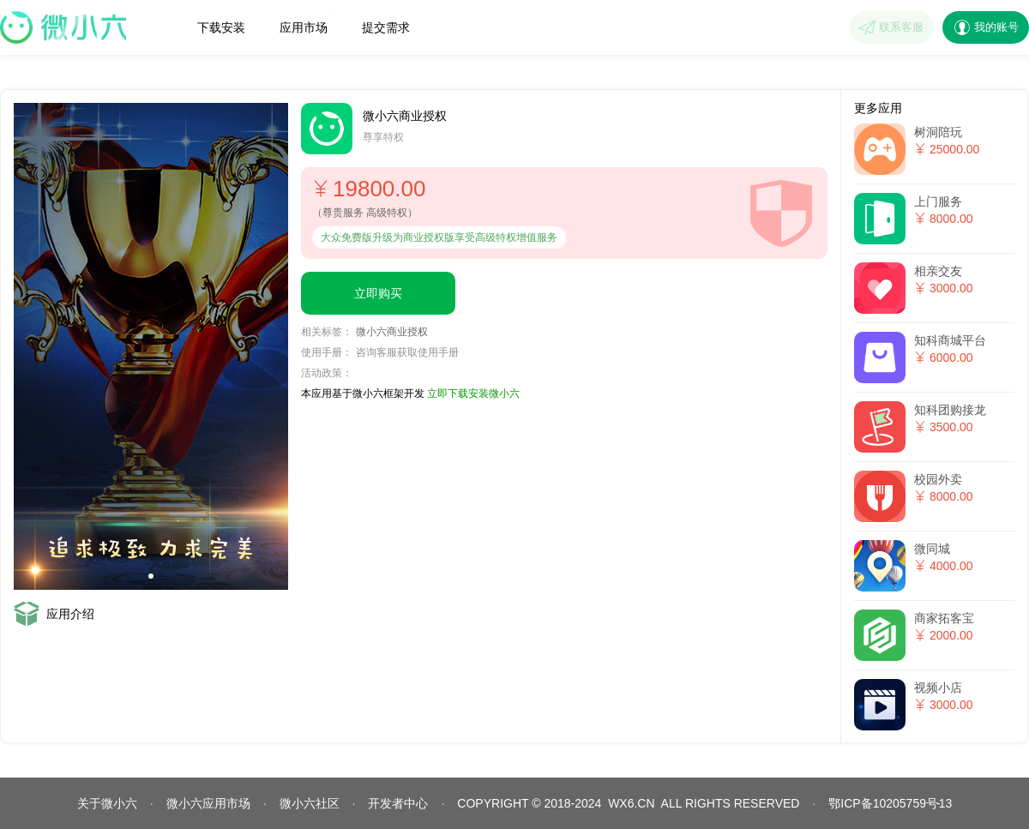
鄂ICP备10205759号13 (890, 803)
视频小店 (938, 687)
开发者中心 (398, 803)
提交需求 (386, 27)
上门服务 (938, 201)
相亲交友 (938, 271)
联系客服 (901, 27)
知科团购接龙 (950, 410)
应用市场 (307, 22)
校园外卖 (938, 479)
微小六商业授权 (392, 332)
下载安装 (221, 27)
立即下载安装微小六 (473, 393)
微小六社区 (310, 803)
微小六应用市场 (208, 803)
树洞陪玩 (938, 132)
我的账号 (996, 27)
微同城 (932, 549)
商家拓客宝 (944, 618)
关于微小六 (107, 803)
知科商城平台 (950, 340)
